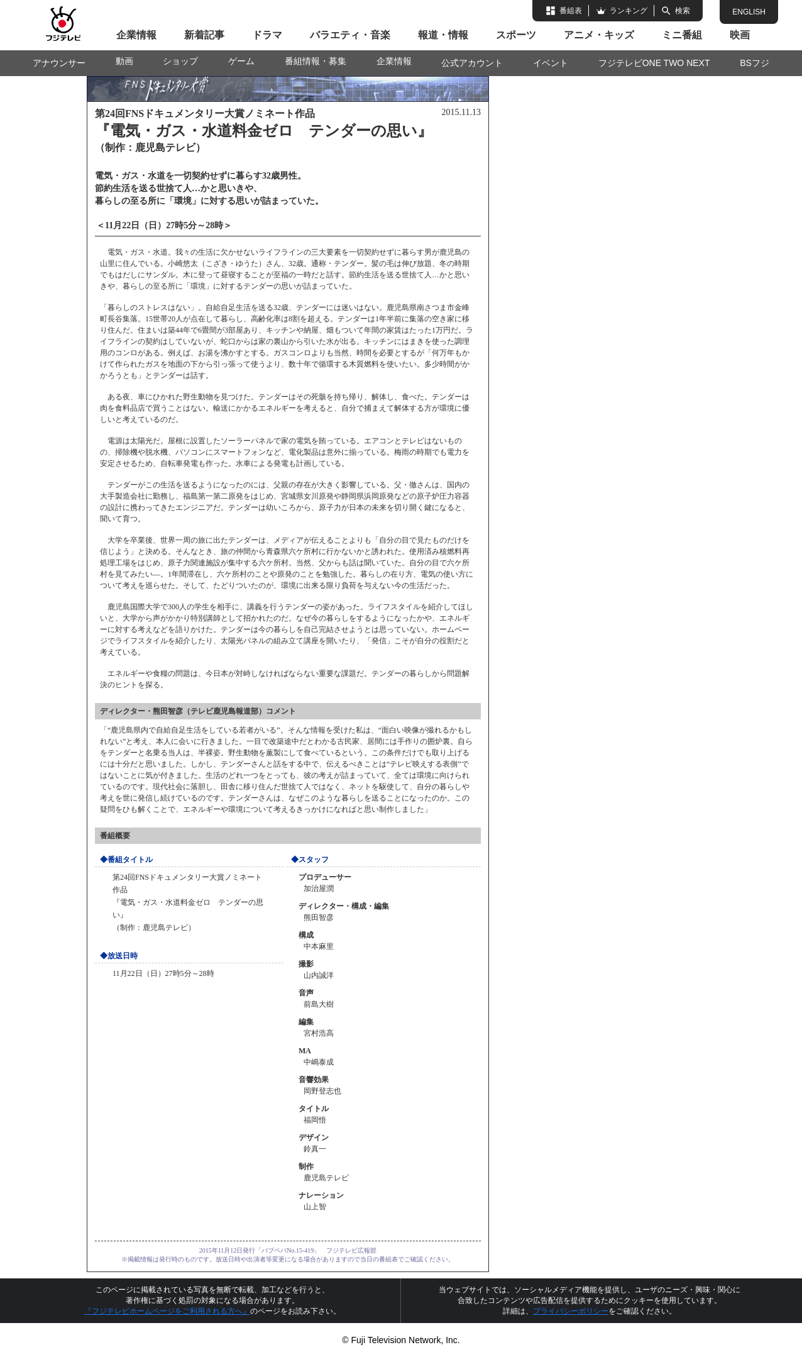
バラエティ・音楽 (350, 35)
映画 (740, 35)
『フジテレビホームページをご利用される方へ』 (167, 1311)
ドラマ (267, 35)
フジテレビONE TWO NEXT (654, 63)
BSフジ (754, 63)
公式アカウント (472, 63)
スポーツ (516, 35)
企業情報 (136, 35)
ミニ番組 (682, 35)
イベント (550, 63)
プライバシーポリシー (570, 1311)
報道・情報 (443, 35)
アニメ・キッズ (599, 35)
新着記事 (204, 35)
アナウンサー (59, 63)
